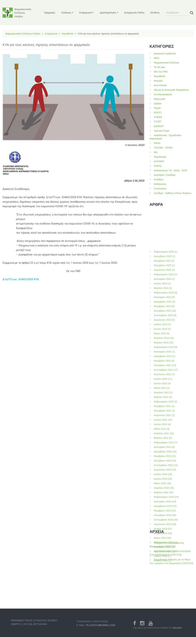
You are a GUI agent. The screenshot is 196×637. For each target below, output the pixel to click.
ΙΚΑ (156, 152)
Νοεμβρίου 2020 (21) (165, 616)
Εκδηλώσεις (160, 184)
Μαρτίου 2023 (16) (163, 502)
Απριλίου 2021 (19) (164, 593)
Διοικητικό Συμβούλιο (165, 53)
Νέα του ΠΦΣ (161, 71)
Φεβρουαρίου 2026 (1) (165, 411)
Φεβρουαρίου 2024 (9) (165, 452)
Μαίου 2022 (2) (162, 548)
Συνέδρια (158, 179)
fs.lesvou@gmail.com (100, 632)
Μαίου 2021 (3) (162, 588)
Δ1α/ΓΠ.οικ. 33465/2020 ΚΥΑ (21, 279)
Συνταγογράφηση (163, 94)
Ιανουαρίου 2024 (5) (164, 457)
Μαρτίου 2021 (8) (163, 597)
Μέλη (156, 58)
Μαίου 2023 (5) (162, 493)
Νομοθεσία (67, 33)
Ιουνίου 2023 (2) (162, 488)
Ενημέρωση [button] (85, 12)
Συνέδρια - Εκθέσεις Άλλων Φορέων (172, 193)
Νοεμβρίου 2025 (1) (164, 420)
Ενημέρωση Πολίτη (134, 12)
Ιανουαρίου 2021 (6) (164, 607)
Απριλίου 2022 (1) (163, 552)
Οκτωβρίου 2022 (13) (165, 525)
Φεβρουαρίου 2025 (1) (165, 434)
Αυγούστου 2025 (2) (164, 429)
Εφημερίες (49, 12)
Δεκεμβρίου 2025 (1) (164, 416)
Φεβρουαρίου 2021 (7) (165, 602)
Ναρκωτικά (159, 99)
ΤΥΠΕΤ (157, 121)
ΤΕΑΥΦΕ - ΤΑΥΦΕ (163, 147)
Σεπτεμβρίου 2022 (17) (166, 529)
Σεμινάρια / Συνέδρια (164, 175)
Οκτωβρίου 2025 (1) (164, 425)
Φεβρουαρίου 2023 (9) (165, 507)
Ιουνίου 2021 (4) (162, 584)
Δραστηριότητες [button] (108, 12)
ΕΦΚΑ (157, 143)
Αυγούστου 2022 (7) (164, 534)
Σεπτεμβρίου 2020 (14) (166, 625)
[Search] (177, 12)
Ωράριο (157, 103)
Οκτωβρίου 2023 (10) (165, 470)
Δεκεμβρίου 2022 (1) (164, 516)
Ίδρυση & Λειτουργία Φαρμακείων (171, 89)
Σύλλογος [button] (66, 12)
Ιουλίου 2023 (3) (162, 484)
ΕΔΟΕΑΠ (158, 126)
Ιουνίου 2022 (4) (162, 543)
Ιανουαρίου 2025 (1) (164, 439)
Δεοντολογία (160, 85)
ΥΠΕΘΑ (158, 117)
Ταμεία (157, 108)
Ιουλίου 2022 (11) (163, 538)
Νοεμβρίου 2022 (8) (164, 520)
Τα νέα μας (159, 67)
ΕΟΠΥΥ (158, 112)
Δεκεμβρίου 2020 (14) (165, 611)
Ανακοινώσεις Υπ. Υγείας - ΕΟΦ (170, 170)
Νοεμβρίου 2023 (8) (164, 466)
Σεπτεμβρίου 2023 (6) (165, 475)
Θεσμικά (158, 80)
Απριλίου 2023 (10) (164, 498)
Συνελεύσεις (160, 188)
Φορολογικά (160, 156)
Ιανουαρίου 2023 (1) (164, 511)
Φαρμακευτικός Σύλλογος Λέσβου (22, 33)
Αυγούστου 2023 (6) (164, 479)
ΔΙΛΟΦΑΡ (159, 161)
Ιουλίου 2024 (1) (162, 443)
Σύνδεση (154, 12)
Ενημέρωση (51, 33)
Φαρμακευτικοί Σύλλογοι (166, 62)
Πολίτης (158, 166)
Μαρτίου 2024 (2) (163, 448)
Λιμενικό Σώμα (161, 130)
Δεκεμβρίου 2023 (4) (164, 461)
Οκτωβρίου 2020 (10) (165, 620)
